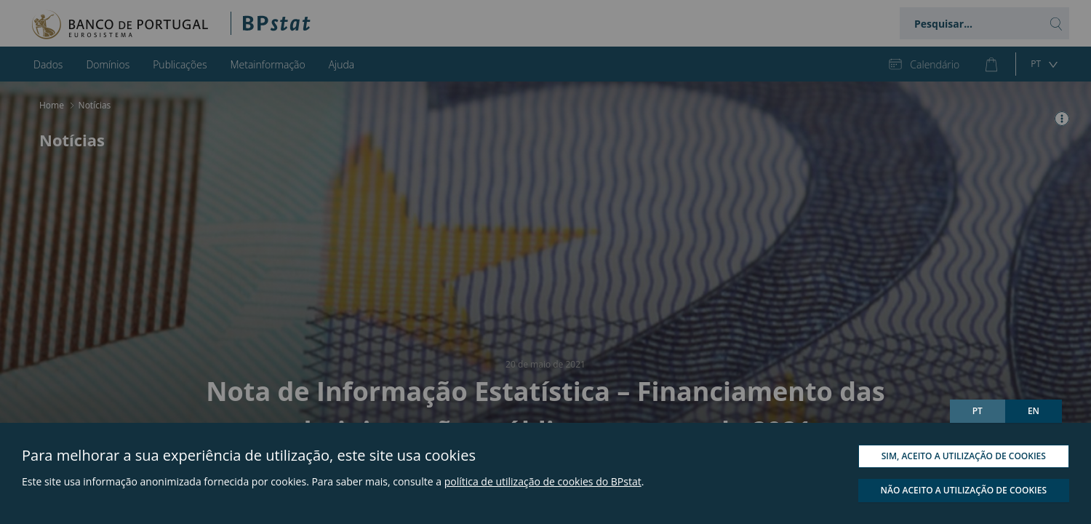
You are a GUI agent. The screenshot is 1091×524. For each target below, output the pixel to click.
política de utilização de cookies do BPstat (543, 481)
